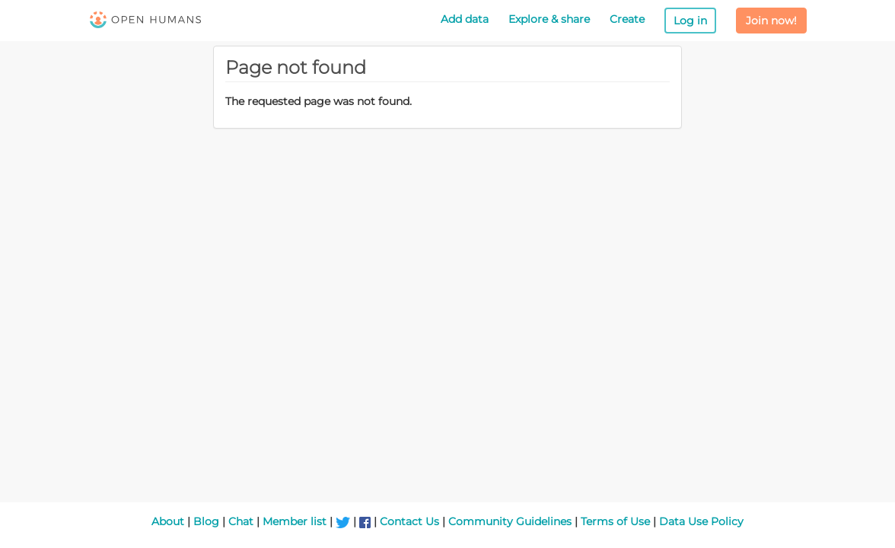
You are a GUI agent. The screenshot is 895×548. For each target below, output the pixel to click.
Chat (240, 521)
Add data (465, 19)
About (167, 521)
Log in (690, 20)
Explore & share (549, 19)
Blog (206, 521)
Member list (294, 521)
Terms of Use (615, 521)
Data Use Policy (701, 521)
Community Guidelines (510, 521)
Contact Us (409, 521)
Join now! (771, 20)
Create (627, 19)
